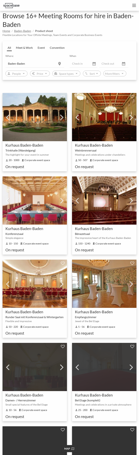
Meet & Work (24, 47)
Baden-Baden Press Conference (37, 442)
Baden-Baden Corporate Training (80, 448)
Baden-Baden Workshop (116, 448)
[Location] (34, 63)
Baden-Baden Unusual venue (36, 429)
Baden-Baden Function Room (80, 423)
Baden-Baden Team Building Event (39, 448)
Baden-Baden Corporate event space (40, 423)
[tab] (69, 378)
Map (69, 448)
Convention (57, 47)
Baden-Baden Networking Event (77, 442)
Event (41, 47)
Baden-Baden (22, 30)
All (9, 47)
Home (6, 30)
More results (69, 353)
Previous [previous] (8, 117)
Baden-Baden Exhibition (106, 435)
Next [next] (62, 117)
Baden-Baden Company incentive (70, 435)
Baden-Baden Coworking (34, 435)
